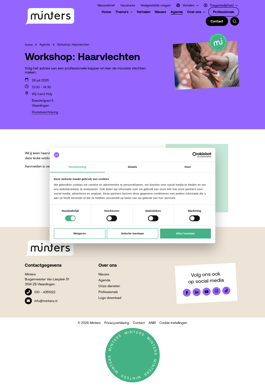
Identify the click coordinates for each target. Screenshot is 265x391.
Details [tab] (132, 167)
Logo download (109, 298)
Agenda (104, 280)
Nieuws (103, 274)
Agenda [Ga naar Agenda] (42, 44)
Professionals (108, 292)
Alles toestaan (185, 233)
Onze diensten (109, 286)
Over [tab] (188, 167)
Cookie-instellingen (173, 323)
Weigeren (79, 233)
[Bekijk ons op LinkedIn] (196, 292)
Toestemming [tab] (77, 167)
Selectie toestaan (132, 233)
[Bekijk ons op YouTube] (206, 291)
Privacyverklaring (116, 323)
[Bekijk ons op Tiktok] (226, 290)
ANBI (152, 323)
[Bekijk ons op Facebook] (187, 292)
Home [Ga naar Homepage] (29, 44)
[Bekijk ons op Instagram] (216, 291)
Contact (139, 323)
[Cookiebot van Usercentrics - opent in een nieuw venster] (195, 155)
